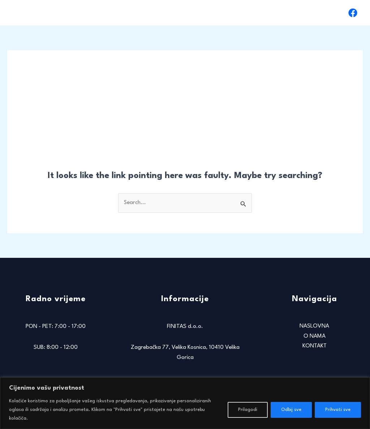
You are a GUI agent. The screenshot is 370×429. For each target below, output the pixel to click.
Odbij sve (291, 409)
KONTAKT (322, 13)
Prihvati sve (337, 409)
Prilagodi (247, 409)
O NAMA (287, 13)
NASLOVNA (248, 13)
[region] (185, 403)
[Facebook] (352, 12)
